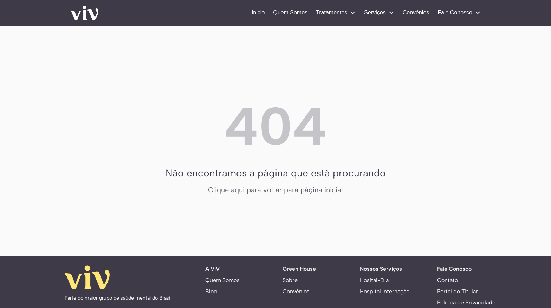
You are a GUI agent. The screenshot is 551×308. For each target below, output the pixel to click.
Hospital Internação (384, 291)
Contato (447, 280)
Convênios (416, 12)
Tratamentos (336, 12)
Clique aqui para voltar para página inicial (275, 190)
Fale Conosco (459, 12)
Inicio (258, 12)
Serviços (379, 12)
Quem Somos (290, 12)
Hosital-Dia (374, 280)
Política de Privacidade (466, 302)
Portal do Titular (457, 291)
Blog (211, 291)
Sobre (290, 280)
